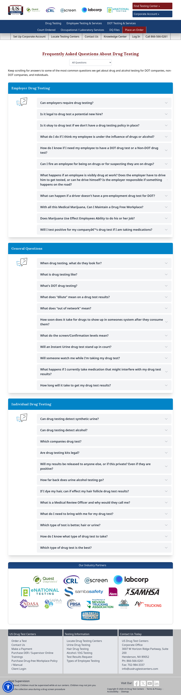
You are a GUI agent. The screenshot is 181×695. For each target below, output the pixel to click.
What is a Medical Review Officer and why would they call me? (104, 502)
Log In (136, 36)
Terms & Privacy (154, 689)
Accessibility (112, 691)
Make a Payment (21, 649)
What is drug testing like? (104, 274)
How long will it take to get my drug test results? (104, 385)
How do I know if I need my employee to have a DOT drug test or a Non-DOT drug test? (104, 150)
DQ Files (114, 30)
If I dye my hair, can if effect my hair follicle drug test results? (104, 491)
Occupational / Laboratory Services (82, 30)
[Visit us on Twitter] (143, 683)
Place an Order (134, 30)
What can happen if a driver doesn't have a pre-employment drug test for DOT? (104, 196)
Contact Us (91, 36)
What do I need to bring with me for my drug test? (104, 514)
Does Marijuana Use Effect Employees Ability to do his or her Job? (104, 218)
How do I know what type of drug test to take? (104, 536)
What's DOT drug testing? (104, 286)
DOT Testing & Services (121, 23)
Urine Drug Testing (78, 645)
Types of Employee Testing (83, 661)
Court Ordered (46, 30)
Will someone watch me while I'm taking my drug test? (104, 358)
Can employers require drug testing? (104, 103)
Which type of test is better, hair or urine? (104, 525)
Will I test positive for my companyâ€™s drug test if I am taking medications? (104, 230)
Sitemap (125, 691)
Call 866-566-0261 (157, 36)
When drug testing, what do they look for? (104, 263)
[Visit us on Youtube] (149, 683)
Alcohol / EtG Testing (79, 653)
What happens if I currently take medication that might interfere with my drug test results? (104, 371)
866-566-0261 (135, 661)
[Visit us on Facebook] (136, 683)
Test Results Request (79, 657)
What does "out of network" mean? (104, 308)
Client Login (18, 669)
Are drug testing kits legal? (104, 453)
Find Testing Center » (147, 6)
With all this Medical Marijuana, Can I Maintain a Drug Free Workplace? (104, 207)
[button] (8, 687)
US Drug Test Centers (134, 689)
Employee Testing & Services (84, 23)
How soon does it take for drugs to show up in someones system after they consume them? (104, 322)
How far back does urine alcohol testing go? (104, 480)
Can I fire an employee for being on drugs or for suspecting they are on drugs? (104, 164)
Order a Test (19, 641)
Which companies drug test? (104, 441)
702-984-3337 (136, 665)
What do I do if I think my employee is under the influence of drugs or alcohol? (104, 137)
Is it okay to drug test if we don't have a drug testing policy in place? (104, 125)
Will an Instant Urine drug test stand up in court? (104, 347)
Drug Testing (53, 23)
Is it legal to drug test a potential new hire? (104, 114)
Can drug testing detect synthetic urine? (104, 419)
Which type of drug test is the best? (104, 548)
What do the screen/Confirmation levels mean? (104, 335)
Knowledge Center (115, 36)
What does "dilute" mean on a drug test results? (104, 297)
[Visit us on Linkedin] (156, 683)
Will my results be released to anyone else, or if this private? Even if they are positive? (104, 466)
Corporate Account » (146, 14)
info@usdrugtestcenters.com (140, 669)
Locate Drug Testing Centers (84, 641)
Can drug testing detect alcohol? (104, 430)
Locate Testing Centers (65, 36)
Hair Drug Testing (78, 649)
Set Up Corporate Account (29, 36)
